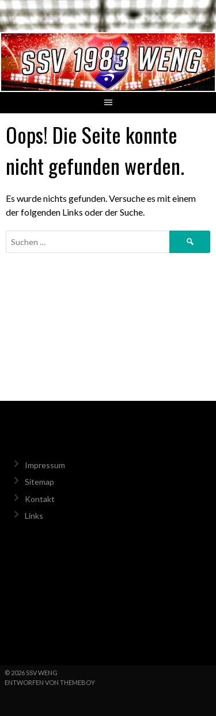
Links (34, 515)
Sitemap (39, 482)
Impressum (45, 465)
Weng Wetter (108, 599)
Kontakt (40, 499)
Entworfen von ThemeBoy (50, 682)
